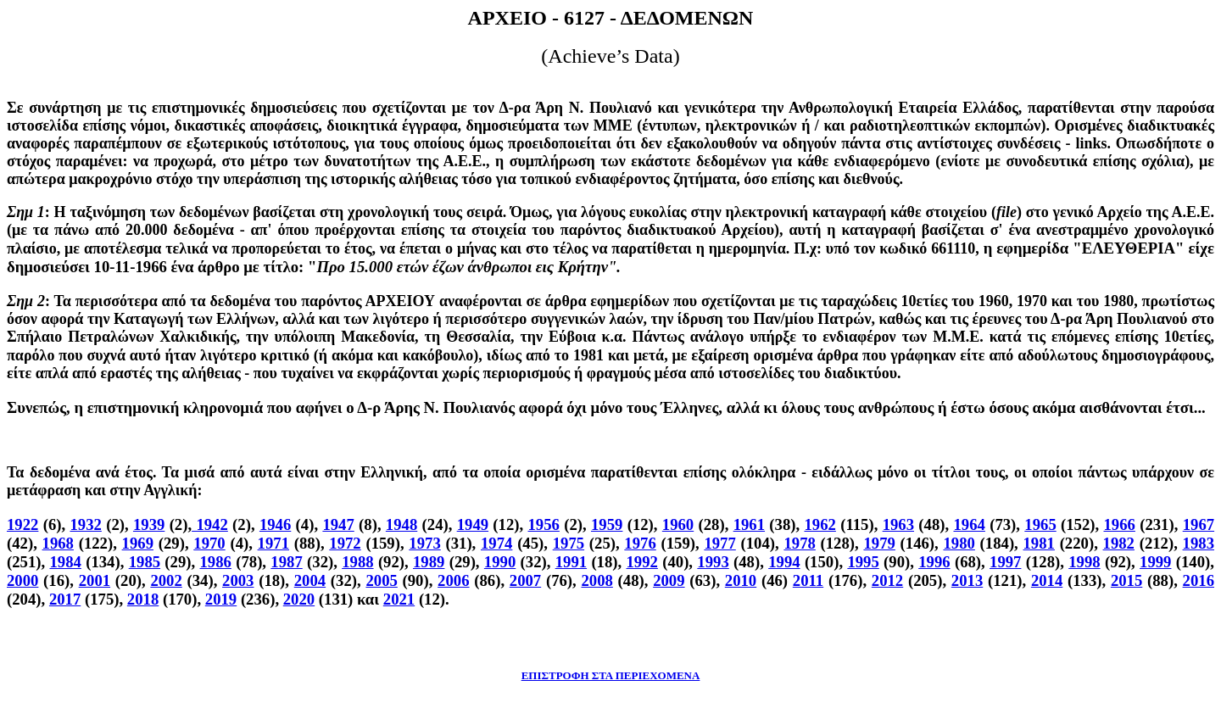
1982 (1119, 543)
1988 (357, 562)
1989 (428, 562)
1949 (472, 524)
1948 (401, 524)
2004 (310, 580)
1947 (338, 524)
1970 (209, 543)
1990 (500, 562)
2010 (740, 580)
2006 (453, 580)
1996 (934, 562)
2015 (1126, 580)
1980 (958, 543)
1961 (749, 524)
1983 (1198, 543)
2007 (525, 580)
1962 (819, 524)
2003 (238, 580)
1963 (898, 524)
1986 (215, 562)
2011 (808, 580)
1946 (275, 524)
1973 (424, 543)
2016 (1198, 580)
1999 (1155, 562)
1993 (712, 562)
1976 (639, 543)
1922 (22, 524)
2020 (299, 599)
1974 (496, 543)
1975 (568, 543)
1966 (1119, 524)
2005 (381, 580)
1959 (606, 524)
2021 (399, 599)
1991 (571, 562)
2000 (22, 580)
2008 (596, 580)
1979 (879, 543)
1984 (65, 562)
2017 (65, 599)
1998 (1084, 562)
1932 (85, 524)
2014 (1046, 580)
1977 (719, 543)
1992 (642, 562)
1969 (137, 543)
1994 (784, 562)
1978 (799, 543)
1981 (1039, 543)
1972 (344, 543)
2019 (221, 599)
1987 (286, 562)
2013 (967, 580)
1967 (1198, 524)
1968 (58, 543)
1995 (862, 562)
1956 (544, 524)
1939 (148, 524)
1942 (210, 524)
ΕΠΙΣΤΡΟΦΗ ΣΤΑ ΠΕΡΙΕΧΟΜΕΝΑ (610, 675)
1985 (144, 562)
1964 (968, 524)
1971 (273, 543)
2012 (887, 580)
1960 (678, 524)
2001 (94, 580)
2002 (165, 580)
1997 (1005, 562)
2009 (668, 580)
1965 (1040, 524)
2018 (143, 599)
